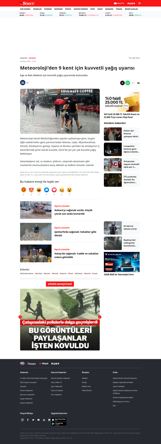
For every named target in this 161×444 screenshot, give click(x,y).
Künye (84, 382)
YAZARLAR (37, 9)
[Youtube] (38, 420)
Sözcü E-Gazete (57, 390)
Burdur (47, 273)
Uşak (95, 273)
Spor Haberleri (56, 386)
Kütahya (79, 273)
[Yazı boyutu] (138, 83)
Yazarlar (23, 386)
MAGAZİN (109, 9)
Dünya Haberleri (26, 403)
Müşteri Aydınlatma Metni (123, 382)
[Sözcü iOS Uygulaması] (59, 419)
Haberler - (24, 58)
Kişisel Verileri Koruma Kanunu (125, 378)
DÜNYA (68, 9)
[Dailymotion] (44, 420)
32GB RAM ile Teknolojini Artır (119, 274)
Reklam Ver (86, 386)
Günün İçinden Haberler (60, 378)
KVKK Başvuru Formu (121, 401)
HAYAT (100, 9)
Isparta (64, 273)
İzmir (71, 273)
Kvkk (115, 372)
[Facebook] (27, 420)
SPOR (92, 9)
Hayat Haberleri (26, 399)
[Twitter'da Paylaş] (122, 83)
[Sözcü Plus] (55, 363)
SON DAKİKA (25, 9)
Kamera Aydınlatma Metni (123, 397)
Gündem (32, 58)
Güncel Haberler (58, 372)
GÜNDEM (48, 9)
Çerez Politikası (119, 386)
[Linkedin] (49, 420)
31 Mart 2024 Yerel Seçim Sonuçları (33, 378)
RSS (114, 406)
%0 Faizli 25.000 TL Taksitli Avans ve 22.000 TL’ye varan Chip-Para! (121, 116)
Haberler (24, 372)
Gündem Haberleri (115, 123)
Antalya (39, 273)
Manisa (88, 273)
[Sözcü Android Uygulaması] (59, 423)
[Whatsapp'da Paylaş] (127, 83)
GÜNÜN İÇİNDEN (81, 9)
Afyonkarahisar (27, 273)
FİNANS (119, 9)
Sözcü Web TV (56, 382)
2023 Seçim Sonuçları (28, 382)
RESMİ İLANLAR (131, 9)
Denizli (55, 273)
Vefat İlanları (87, 390)
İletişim (85, 372)
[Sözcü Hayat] (43, 363)
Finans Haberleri (26, 390)
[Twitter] (33, 420)
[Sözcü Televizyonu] (22, 363)
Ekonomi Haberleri (27, 394)
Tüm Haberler (56, 394)
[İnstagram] (22, 420)
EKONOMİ (58, 9)
